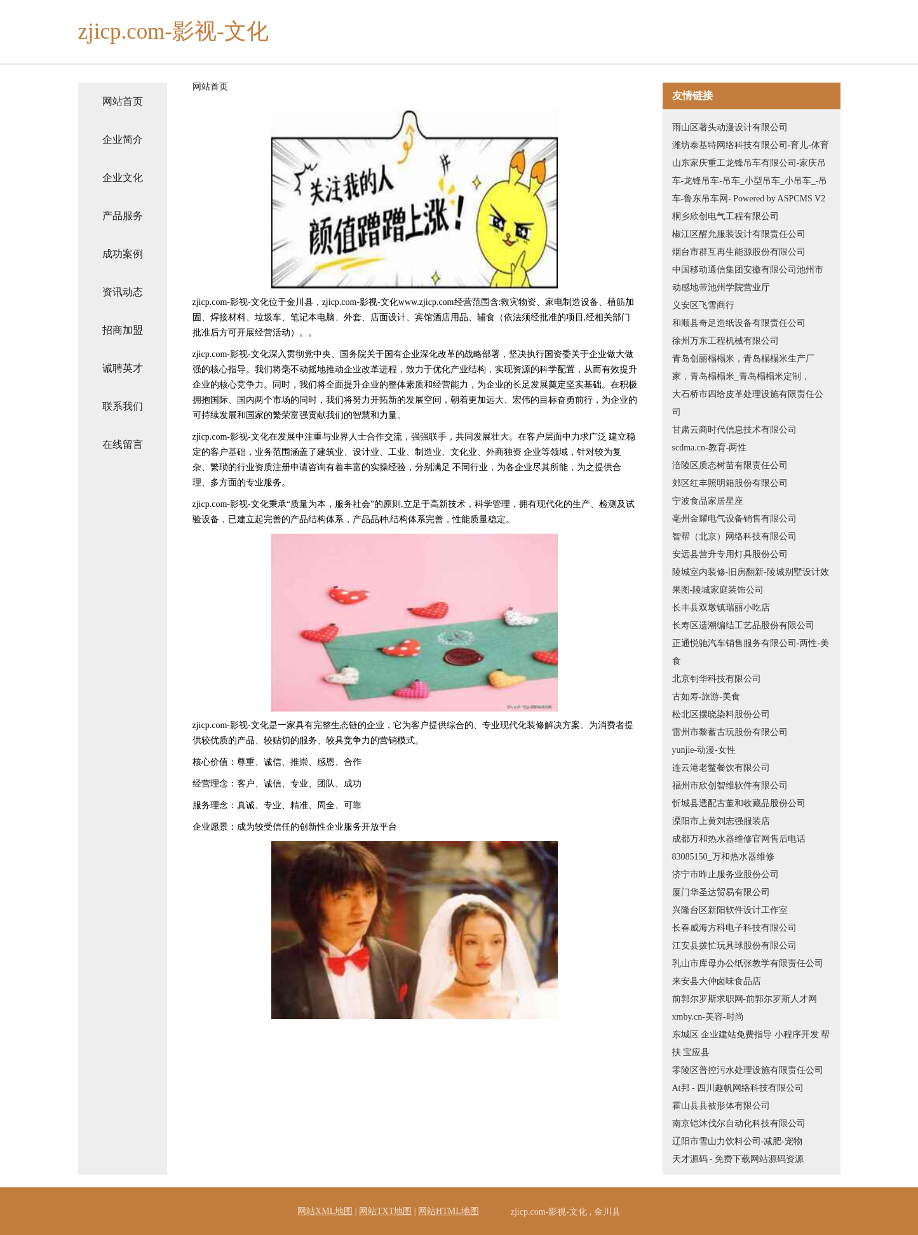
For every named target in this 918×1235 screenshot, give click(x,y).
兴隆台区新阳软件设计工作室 (730, 910)
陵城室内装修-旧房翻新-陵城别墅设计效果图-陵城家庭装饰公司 (750, 581)
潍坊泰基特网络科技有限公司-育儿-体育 (750, 145)
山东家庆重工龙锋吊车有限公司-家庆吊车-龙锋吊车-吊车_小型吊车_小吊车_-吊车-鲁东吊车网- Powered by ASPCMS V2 (750, 180)
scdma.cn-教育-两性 (709, 447)
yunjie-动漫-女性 (704, 750)
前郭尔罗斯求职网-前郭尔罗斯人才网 (745, 999)
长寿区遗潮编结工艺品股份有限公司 (743, 625)
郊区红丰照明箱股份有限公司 (730, 483)
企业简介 (122, 139)
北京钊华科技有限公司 (716, 679)
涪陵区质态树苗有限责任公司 (730, 465)
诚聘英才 (122, 368)
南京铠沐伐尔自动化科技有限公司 (739, 1123)
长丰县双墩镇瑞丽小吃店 (721, 607)
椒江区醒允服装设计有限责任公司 (739, 234)
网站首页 (122, 101)
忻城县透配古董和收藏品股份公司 (739, 803)
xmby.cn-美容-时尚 (708, 1017)
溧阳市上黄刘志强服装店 (721, 821)
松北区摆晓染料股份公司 (721, 714)
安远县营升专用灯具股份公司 (730, 554)
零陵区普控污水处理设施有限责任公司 (747, 1070)
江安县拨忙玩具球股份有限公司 (734, 945)
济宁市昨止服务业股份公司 (725, 874)
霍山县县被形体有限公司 (721, 1105)
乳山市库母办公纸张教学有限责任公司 (747, 963)
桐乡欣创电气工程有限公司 (725, 216)
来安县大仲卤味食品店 (716, 981)
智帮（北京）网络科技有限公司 (734, 536)
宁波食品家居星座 (707, 501)
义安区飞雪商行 (703, 305)
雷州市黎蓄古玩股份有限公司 (730, 732)
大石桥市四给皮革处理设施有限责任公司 (747, 403)
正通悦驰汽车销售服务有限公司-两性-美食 (750, 652)
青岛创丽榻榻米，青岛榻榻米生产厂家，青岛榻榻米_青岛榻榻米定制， (743, 367)
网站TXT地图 (385, 1211)
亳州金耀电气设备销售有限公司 (734, 518)
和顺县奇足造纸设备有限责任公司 (739, 323)
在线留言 (122, 444)
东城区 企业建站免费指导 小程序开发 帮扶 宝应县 (751, 1043)
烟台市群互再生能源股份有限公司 (739, 252)
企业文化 (122, 177)
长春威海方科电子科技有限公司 (734, 928)
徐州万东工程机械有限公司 (725, 341)
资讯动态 (122, 292)
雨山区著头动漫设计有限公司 (730, 127)
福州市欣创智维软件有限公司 (730, 785)
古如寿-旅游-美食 (706, 696)
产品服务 (122, 215)
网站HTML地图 (448, 1211)
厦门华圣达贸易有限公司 (721, 892)
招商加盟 (122, 330)
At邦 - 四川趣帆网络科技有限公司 (738, 1088)
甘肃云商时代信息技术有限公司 (734, 430)
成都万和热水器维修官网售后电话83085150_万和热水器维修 (739, 847)
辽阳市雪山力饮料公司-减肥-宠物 (737, 1141)
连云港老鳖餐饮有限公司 (721, 768)
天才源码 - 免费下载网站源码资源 (738, 1159)
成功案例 (122, 253)
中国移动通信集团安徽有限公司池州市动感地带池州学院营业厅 (747, 278)
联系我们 (122, 406)
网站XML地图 (325, 1211)
